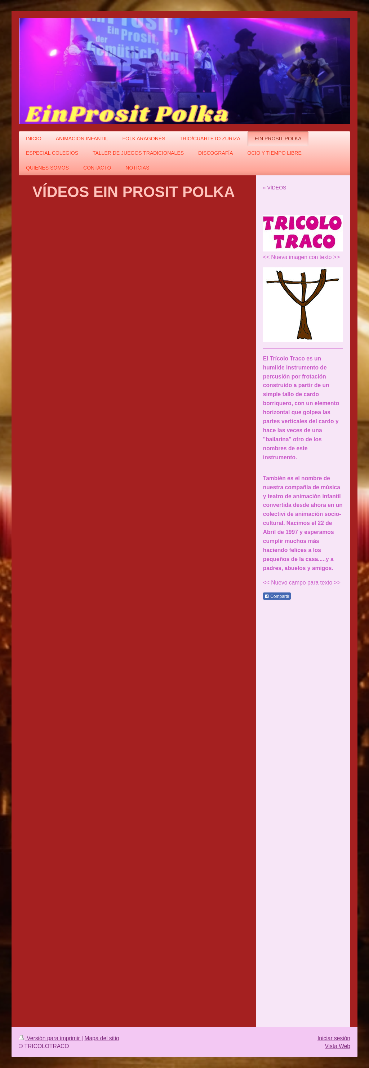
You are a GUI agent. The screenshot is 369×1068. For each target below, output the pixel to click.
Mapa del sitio (101, 1038)
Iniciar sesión (333, 1038)
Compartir (276, 596)
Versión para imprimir (50, 1038)
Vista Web (338, 1046)
